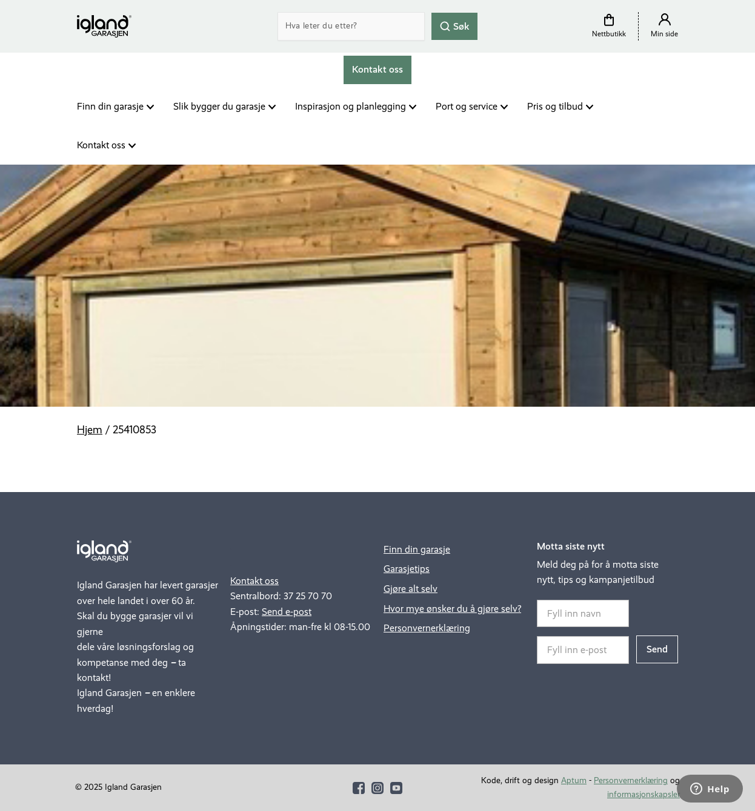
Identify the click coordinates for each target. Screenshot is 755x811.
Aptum (574, 780)
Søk (454, 25)
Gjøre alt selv (410, 588)
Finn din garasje (110, 106)
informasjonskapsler (643, 794)
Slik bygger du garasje (219, 106)
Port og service (466, 106)
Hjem (89, 429)
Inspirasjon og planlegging (350, 106)
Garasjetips (407, 568)
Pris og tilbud (555, 106)
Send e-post (286, 611)
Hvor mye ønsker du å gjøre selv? (452, 608)
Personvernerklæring (427, 628)
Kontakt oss (101, 145)
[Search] (351, 26)
